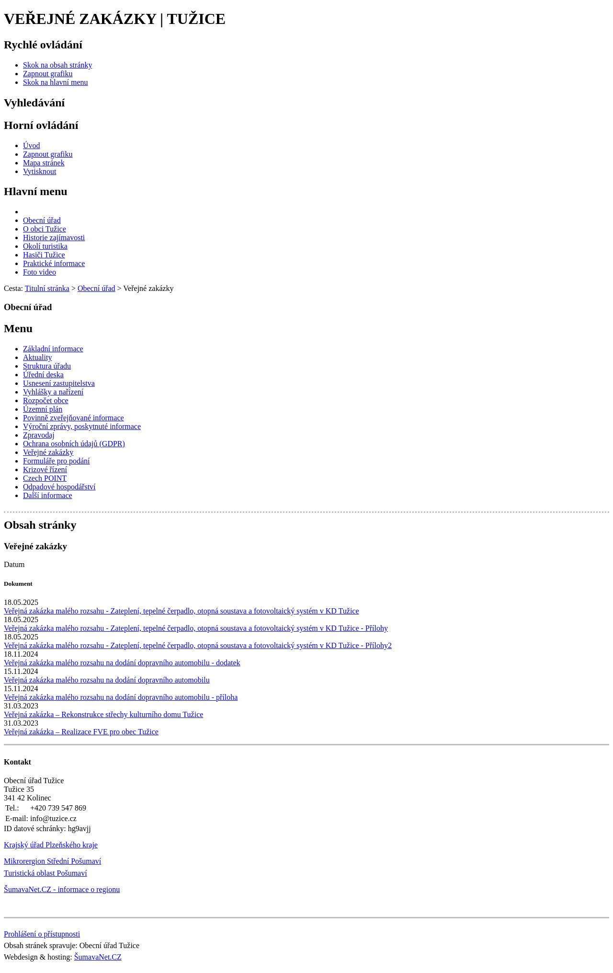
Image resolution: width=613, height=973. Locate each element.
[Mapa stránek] (44, 163)
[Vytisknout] (39, 171)
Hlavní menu (36, 191)
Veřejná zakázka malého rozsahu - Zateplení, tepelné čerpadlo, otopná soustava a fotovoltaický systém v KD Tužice (181, 611)
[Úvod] (31, 145)
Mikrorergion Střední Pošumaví (52, 861)
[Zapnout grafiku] (48, 74)
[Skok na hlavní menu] (55, 82)
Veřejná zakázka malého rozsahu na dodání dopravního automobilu (107, 680)
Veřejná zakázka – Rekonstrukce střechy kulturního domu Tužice (103, 714)
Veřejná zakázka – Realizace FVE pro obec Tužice (81, 732)
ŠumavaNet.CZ (98, 957)
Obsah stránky (40, 525)
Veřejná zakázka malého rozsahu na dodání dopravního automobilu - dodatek (122, 663)
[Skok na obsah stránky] (57, 65)
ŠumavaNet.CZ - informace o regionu (62, 889)
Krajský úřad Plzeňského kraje (51, 845)
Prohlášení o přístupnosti (42, 934)
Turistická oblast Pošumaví (45, 873)
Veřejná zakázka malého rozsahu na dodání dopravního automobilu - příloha (121, 697)
